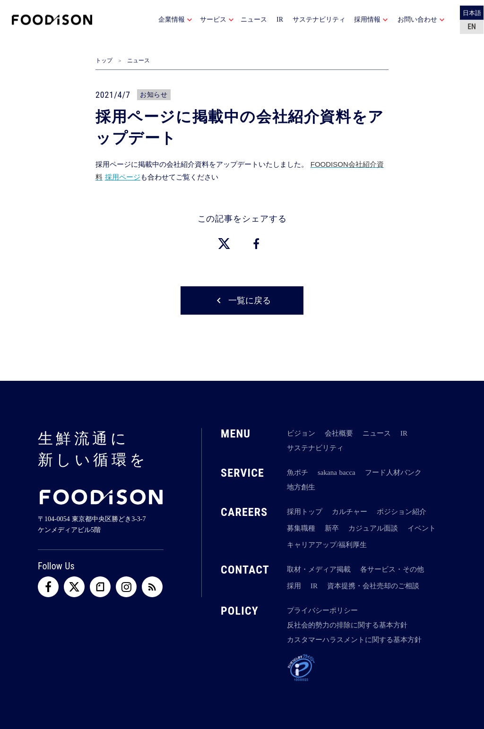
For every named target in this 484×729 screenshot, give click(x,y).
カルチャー (349, 511)
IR (403, 433)
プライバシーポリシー (322, 610)
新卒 (332, 528)
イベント (421, 528)
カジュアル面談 (373, 528)
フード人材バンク (393, 472)
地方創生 (301, 487)
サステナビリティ (315, 448)
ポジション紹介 (401, 511)
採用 (294, 586)
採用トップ (304, 511)
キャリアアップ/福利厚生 (327, 545)
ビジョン (301, 433)
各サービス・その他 (392, 569)
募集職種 (301, 528)
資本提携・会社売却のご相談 (373, 586)
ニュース (138, 60)
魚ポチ (297, 472)
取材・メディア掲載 (319, 569)
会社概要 (339, 433)
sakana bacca (336, 472)
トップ (103, 60)
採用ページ (122, 177)
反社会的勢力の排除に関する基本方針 (347, 625)
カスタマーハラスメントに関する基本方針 (354, 639)
